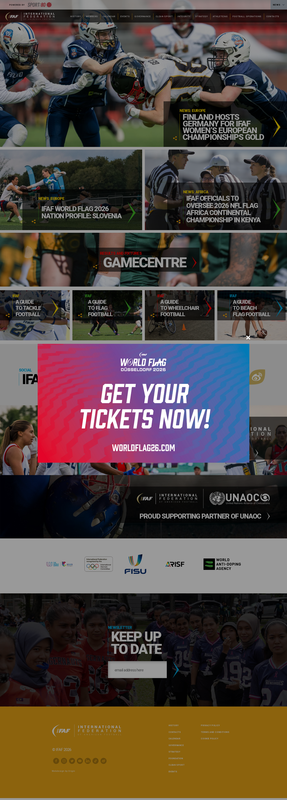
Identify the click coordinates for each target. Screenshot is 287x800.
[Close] (248, 337)
